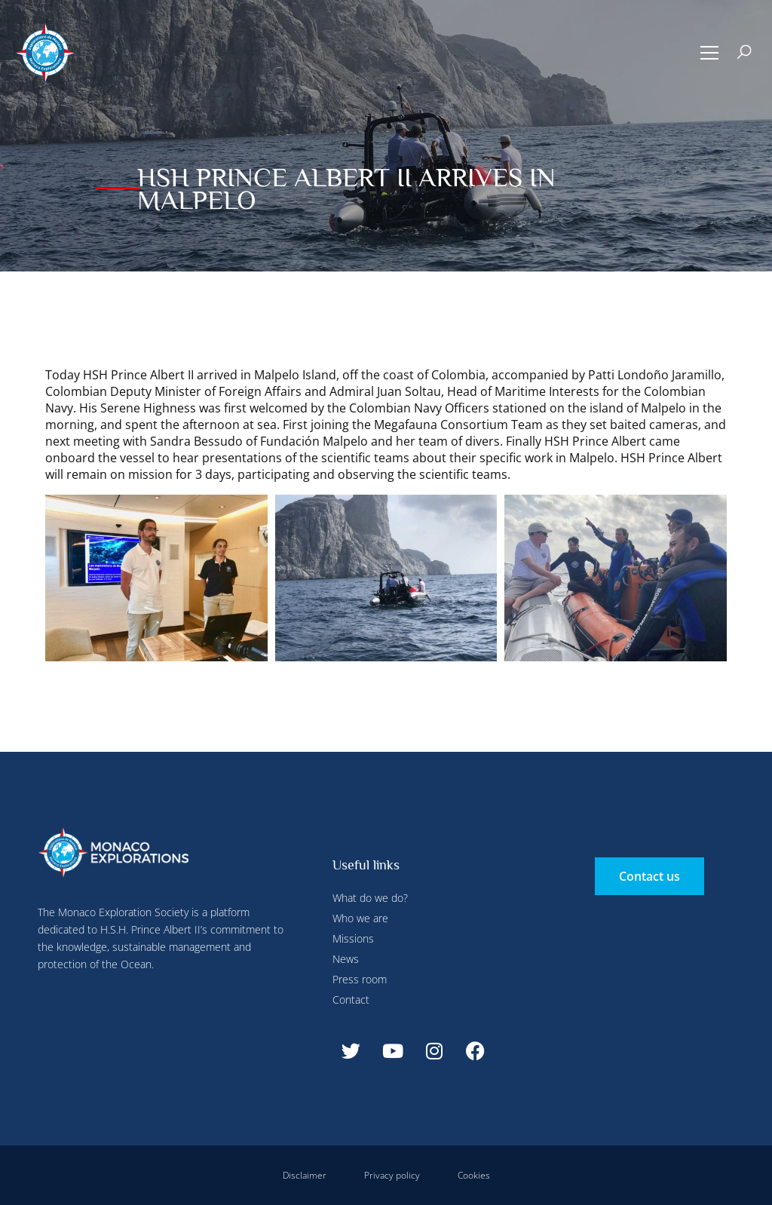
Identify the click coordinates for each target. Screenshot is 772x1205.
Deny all (416, 32)
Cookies (474, 1175)
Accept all (274, 354)
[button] (710, 52)
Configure (355, 32)
